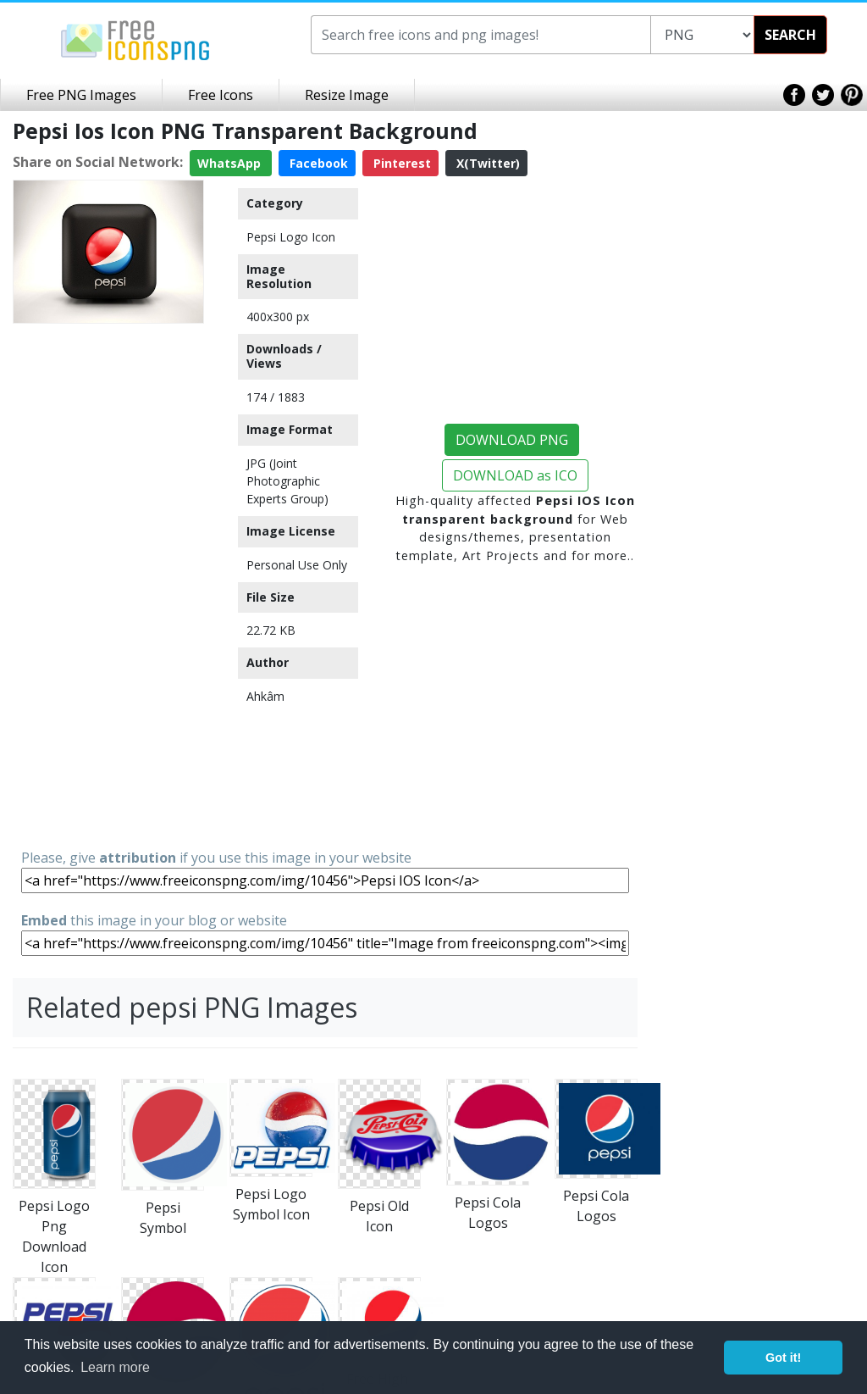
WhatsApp (230, 163)
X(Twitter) (486, 163)
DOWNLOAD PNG (512, 439)
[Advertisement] (108, 584)
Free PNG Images (81, 95)
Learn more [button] (115, 1367)
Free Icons (220, 95)
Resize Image (347, 95)
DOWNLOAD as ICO (515, 475)
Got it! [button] (783, 1357)
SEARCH (790, 34)
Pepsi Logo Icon (290, 237)
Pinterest (400, 163)
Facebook (317, 163)
